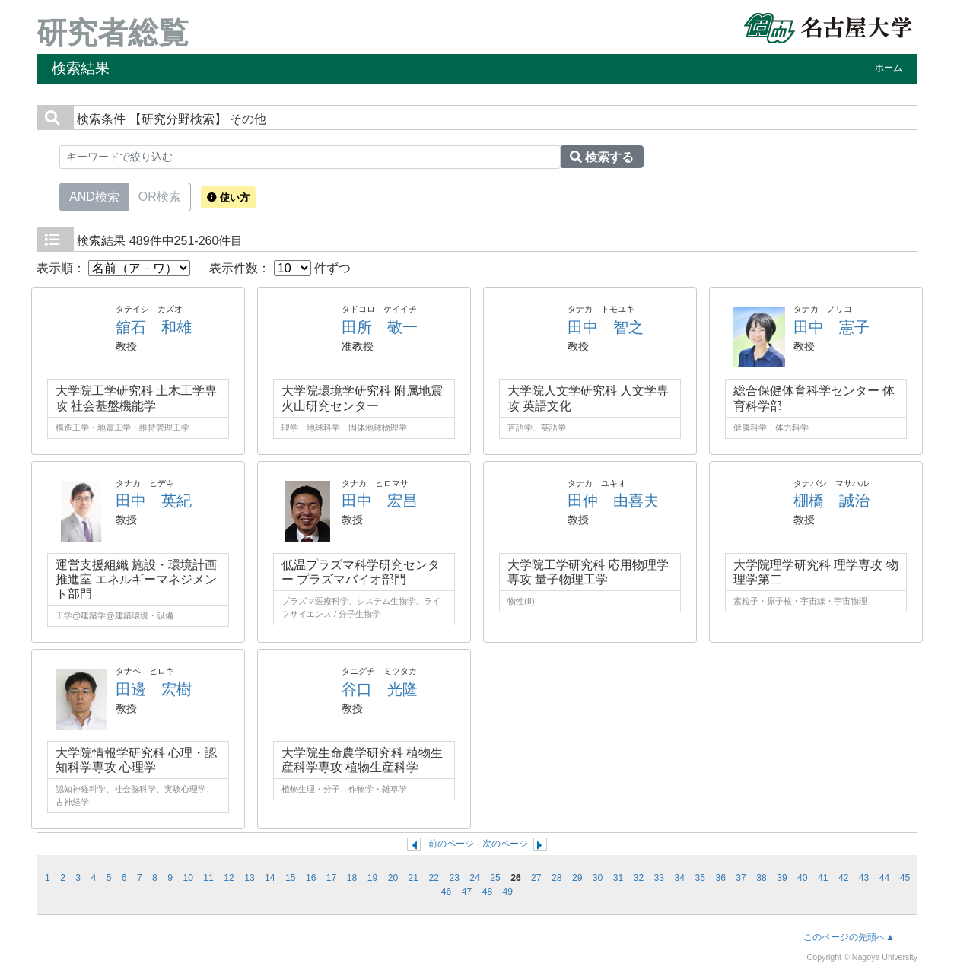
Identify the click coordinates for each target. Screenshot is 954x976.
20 (393, 878)
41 (823, 878)
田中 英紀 (154, 500)
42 (843, 878)
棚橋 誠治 (831, 500)
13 (249, 878)
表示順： (113, 268)
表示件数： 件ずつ (280, 268)
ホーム (888, 67)
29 (577, 878)
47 (467, 891)
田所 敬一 (380, 327)
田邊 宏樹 (154, 689)
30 (598, 878)
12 (229, 878)
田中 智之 (606, 327)
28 (557, 878)
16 (311, 878)
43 (864, 878)
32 (639, 878)
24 (474, 878)
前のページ (451, 843)
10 (188, 878)
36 (720, 878)
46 (446, 891)
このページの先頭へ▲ (849, 937)
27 (536, 878)
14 (270, 878)
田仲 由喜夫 (613, 500)
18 (352, 878)
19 (372, 878)
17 (331, 878)
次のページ (505, 843)
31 (618, 878)
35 (700, 878)
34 (680, 878)
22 (433, 878)
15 (290, 878)
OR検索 (159, 195)
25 (495, 878)
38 (761, 878)
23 (454, 878)
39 (782, 878)
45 (905, 878)
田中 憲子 (831, 327)
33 (659, 878)
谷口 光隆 (380, 689)
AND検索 (94, 195)
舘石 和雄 (154, 327)
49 (508, 891)
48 (487, 891)
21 (414, 878)
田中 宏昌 (380, 500)
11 (208, 878)
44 (884, 878)
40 (802, 878)
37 (741, 878)
